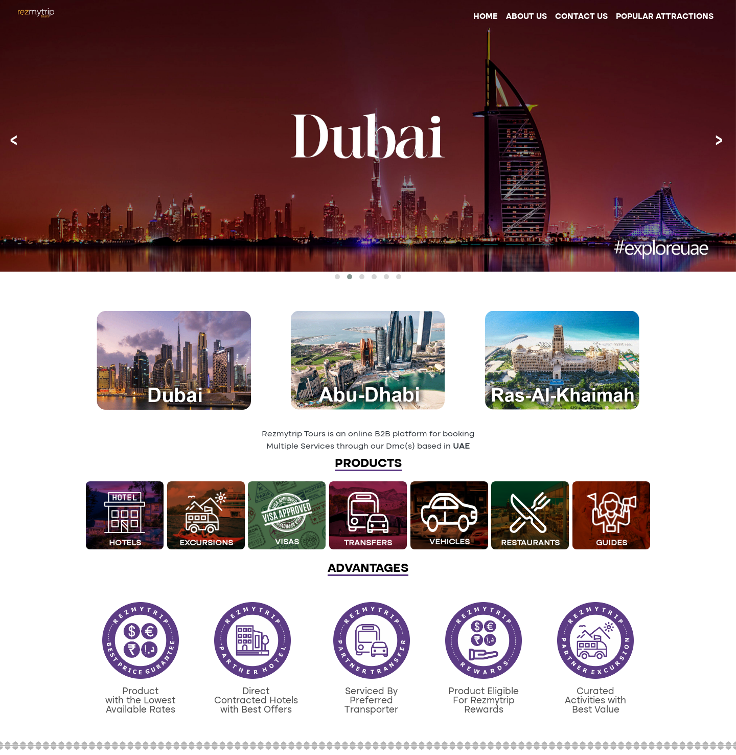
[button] (337, 277)
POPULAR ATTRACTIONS (665, 17)
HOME (487, 15)
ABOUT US (526, 17)
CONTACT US (581, 17)
